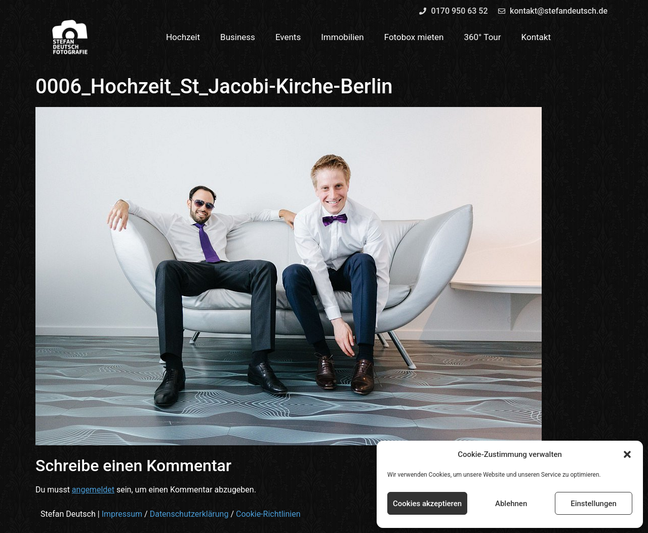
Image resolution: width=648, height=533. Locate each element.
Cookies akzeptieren (427, 503)
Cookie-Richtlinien (268, 514)
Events (288, 37)
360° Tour (482, 37)
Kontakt (536, 37)
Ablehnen (511, 503)
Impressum (122, 514)
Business (237, 37)
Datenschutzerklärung (189, 514)
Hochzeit (183, 37)
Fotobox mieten (414, 37)
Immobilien (342, 37)
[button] (627, 454)
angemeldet (93, 489)
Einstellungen (594, 503)
